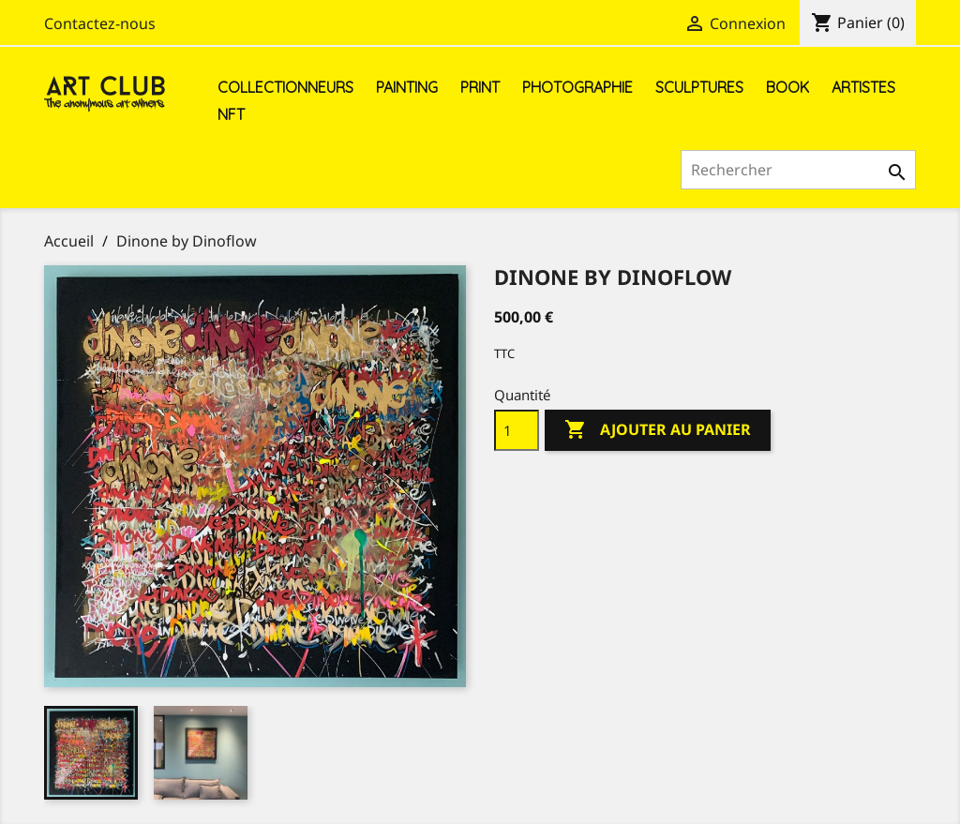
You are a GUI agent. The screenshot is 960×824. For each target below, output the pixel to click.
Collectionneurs (285, 87)
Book (787, 87)
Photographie (577, 87)
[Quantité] (516, 430)
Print (480, 87)
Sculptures (699, 87)
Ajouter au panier (657, 430)
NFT (231, 114)
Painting (407, 87)
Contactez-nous (100, 23)
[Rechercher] (798, 169)
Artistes (863, 87)
